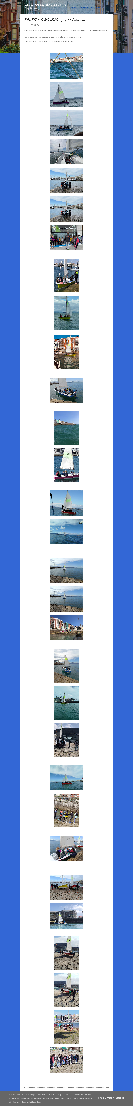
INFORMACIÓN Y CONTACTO (82, 8)
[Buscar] (112, 6)
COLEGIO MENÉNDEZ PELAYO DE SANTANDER (46, 5)
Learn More (106, 1098)
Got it (120, 1098)
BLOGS (98, 8)
